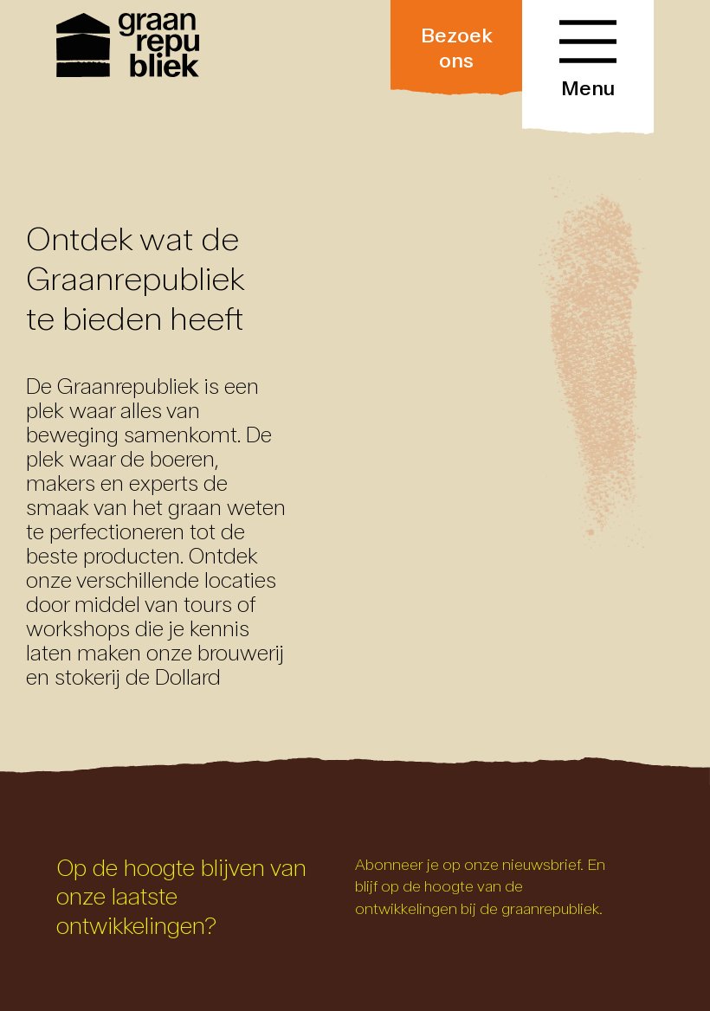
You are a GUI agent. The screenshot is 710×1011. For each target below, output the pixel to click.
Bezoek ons (457, 48)
